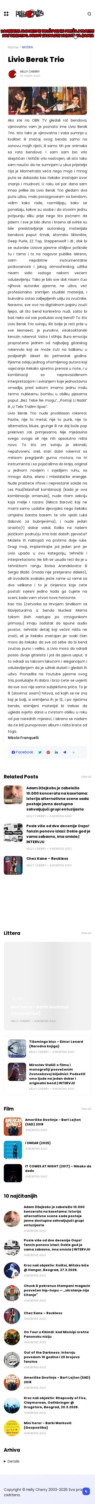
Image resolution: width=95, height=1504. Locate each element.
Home (13, 47)
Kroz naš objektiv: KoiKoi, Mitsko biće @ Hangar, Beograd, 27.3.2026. (56, 1267)
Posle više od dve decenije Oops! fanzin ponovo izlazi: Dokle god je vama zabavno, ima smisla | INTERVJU (58, 833)
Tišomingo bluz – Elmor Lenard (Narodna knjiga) (56, 1043)
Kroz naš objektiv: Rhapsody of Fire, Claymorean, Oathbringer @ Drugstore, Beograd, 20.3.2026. (55, 1402)
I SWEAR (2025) (38, 1143)
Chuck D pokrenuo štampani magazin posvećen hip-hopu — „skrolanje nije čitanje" (57, 1290)
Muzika (27, 47)
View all (86, 777)
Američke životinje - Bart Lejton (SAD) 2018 (53, 1122)
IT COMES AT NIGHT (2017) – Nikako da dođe (58, 1168)
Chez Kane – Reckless (47, 858)
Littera (17, 999)
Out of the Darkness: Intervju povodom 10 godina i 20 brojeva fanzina (52, 1357)
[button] (73, 752)
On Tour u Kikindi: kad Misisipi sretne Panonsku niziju (56, 1334)
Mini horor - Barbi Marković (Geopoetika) (40, 1010)
